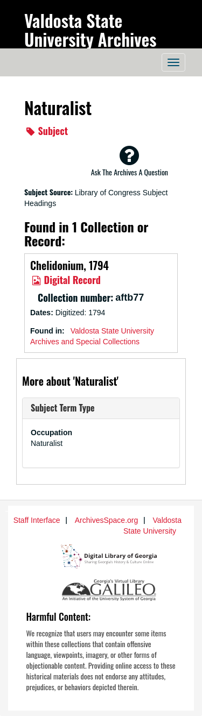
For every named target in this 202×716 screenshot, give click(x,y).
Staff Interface (36, 520)
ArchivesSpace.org (106, 520)
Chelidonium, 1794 (69, 265)
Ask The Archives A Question (129, 161)
